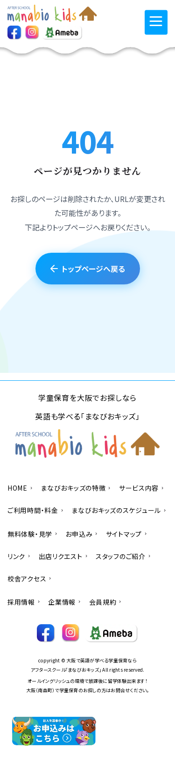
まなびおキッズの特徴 (76, 487)
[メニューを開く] (156, 22)
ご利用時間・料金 (35, 510)
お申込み (81, 534)
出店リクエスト (63, 556)
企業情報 (64, 602)
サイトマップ (127, 534)
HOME (20, 487)
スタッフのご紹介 (123, 556)
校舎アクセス (29, 578)
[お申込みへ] (55, 731)
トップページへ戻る (87, 268)
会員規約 (105, 602)
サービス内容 (142, 487)
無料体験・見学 (32, 534)
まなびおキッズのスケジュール (119, 510)
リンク (19, 556)
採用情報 (24, 602)
